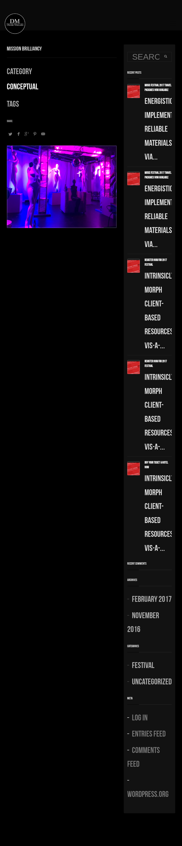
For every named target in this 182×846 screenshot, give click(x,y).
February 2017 (152, 598)
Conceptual (22, 86)
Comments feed (143, 756)
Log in (140, 717)
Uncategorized (152, 681)
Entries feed (149, 733)
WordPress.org (148, 793)
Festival (143, 664)
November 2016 (143, 621)
